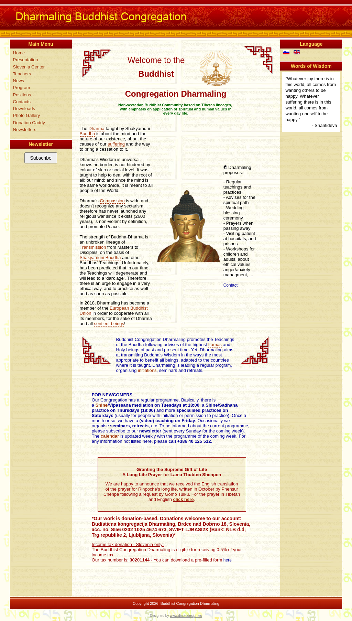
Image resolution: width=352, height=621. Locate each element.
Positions (22, 94)
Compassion (112, 200)
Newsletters (24, 129)
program (223, 365)
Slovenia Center (29, 66)
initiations (147, 370)
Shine (102, 405)
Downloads (24, 108)
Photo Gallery (26, 115)
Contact (230, 285)
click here (183, 499)
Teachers (22, 73)
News (18, 80)
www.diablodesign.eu (186, 616)
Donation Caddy (29, 122)
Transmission (93, 247)
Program (21, 87)
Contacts (22, 101)
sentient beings (109, 323)
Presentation (25, 59)
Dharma (96, 128)
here (227, 560)
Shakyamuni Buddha (100, 257)
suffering (116, 144)
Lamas (215, 344)
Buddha (87, 133)
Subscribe (40, 158)
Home (19, 52)
